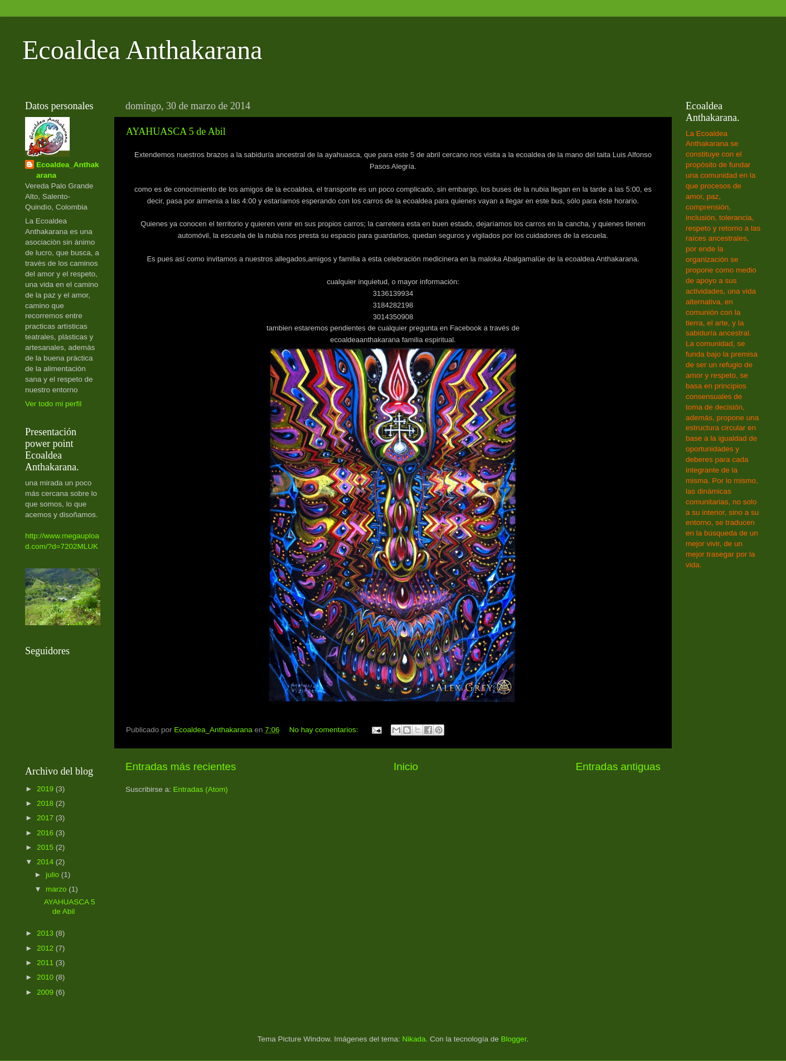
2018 (46, 803)
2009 (46, 992)
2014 (46, 862)
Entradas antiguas (618, 766)
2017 (46, 818)
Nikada (413, 1039)
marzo (57, 889)
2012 (46, 948)
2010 (46, 977)
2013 (46, 933)
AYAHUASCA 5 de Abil (176, 131)
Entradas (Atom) (200, 789)
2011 (46, 962)
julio (53, 874)
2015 (46, 847)
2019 (46, 789)
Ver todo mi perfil (53, 404)
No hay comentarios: (325, 730)
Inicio (406, 766)
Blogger (514, 1039)
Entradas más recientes (180, 766)
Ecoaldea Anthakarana (142, 50)
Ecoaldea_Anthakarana (67, 169)
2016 (46, 833)
